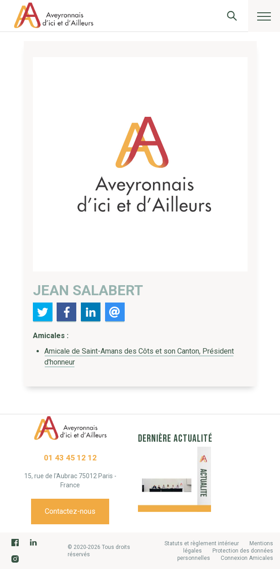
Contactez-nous (70, 511)
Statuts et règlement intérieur (201, 543)
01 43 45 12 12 (70, 457)
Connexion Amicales (247, 558)
